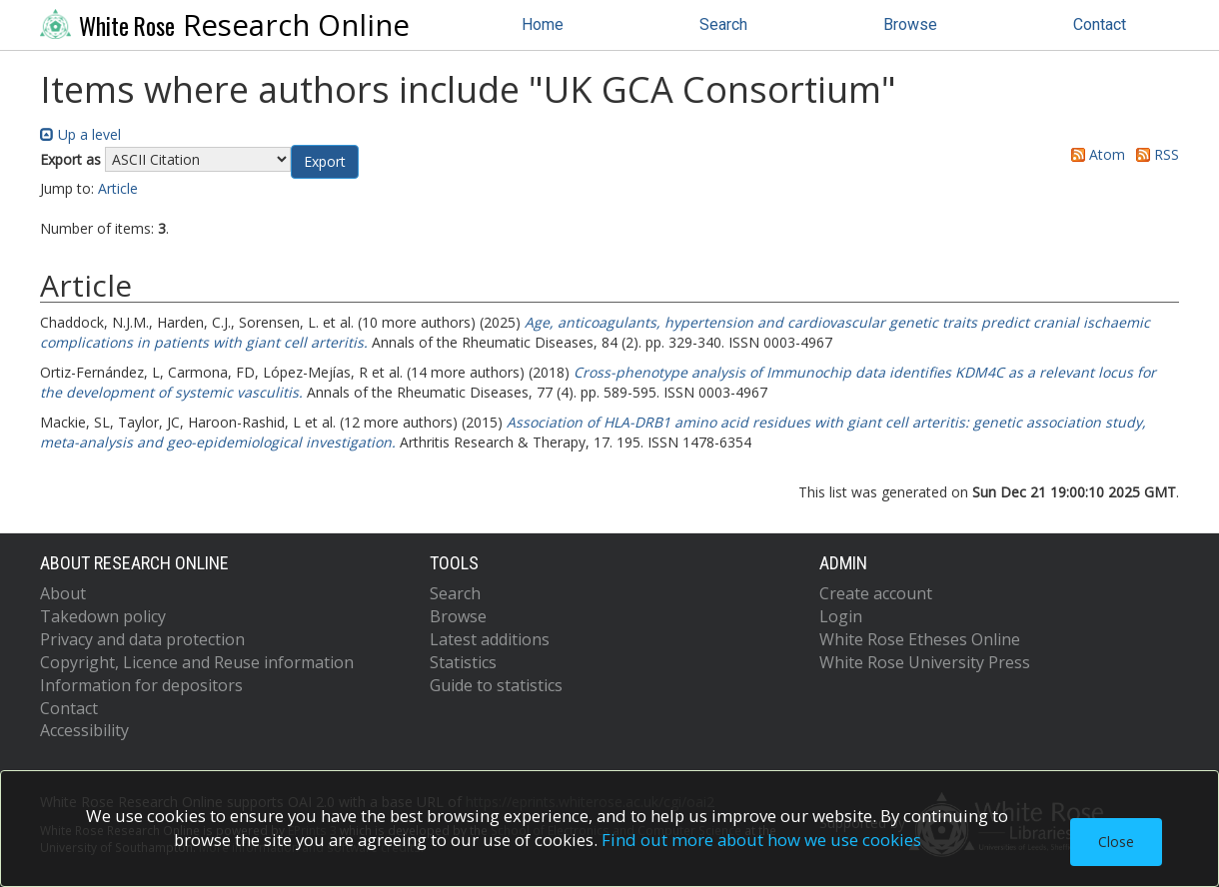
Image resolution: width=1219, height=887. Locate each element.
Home (543, 24)
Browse (910, 24)
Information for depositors (141, 685)
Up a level (80, 134)
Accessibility (84, 730)
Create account (875, 593)
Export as (70, 159)
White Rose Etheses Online (919, 639)
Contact (1099, 24)
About (63, 593)
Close (1116, 841)
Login (840, 616)
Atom (1094, 154)
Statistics (463, 662)
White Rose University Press (924, 662)
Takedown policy (103, 616)
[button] (325, 162)
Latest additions (490, 639)
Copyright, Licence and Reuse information (197, 662)
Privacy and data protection (142, 639)
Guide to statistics (496, 685)
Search (723, 24)
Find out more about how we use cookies (761, 839)
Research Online (225, 25)
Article (118, 188)
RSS (1154, 154)
